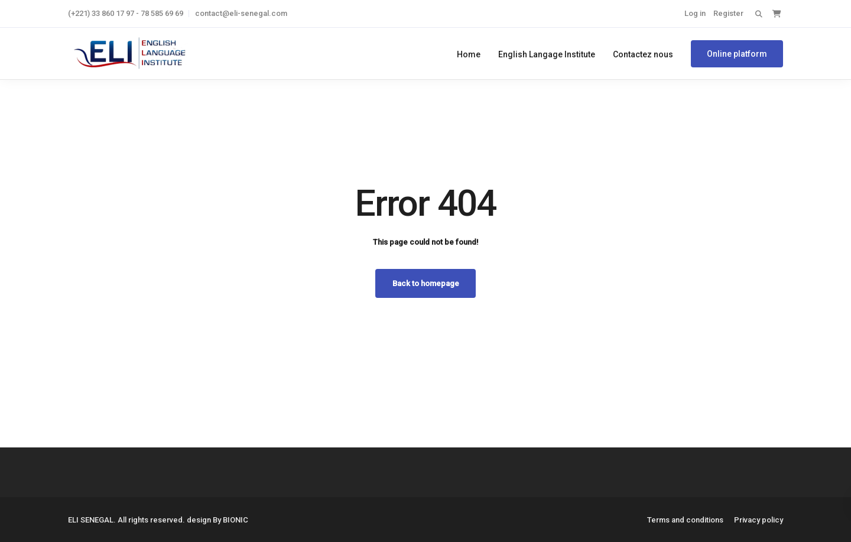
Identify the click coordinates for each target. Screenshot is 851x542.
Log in (695, 13)
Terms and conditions (685, 519)
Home (468, 54)
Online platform (737, 54)
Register (728, 13)
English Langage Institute (546, 54)
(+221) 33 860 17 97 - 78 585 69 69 (125, 13)
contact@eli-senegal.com (241, 13)
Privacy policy (758, 519)
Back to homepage (425, 283)
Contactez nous (643, 54)
